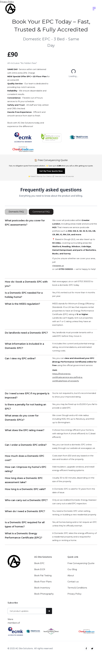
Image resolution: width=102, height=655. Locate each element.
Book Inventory (42, 588)
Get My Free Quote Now (51, 171)
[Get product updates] (27, 611)
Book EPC (39, 563)
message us (58, 265)
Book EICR (39, 569)
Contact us (73, 581)
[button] (94, 8)
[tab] (16, 212)
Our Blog (72, 569)
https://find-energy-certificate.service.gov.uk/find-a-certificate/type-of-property (67, 377)
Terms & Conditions (77, 588)
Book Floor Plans (43, 581)
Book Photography (44, 594)
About (70, 575)
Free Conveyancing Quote (80, 563)
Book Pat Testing (43, 575)
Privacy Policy (7, 2)
